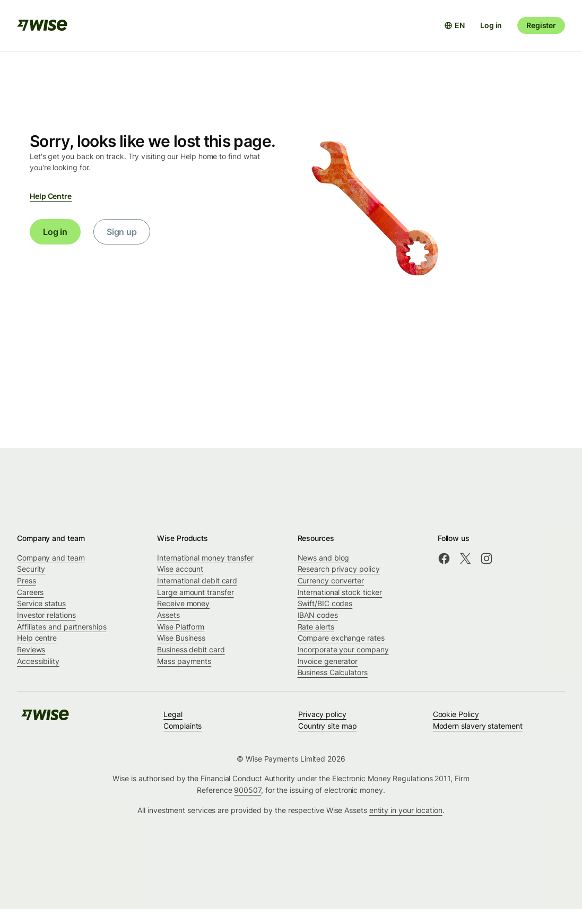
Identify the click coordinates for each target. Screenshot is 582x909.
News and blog (324, 557)
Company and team (51, 557)
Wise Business (181, 637)
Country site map (327, 725)
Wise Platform (180, 626)
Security (31, 568)
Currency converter (331, 580)
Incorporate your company (343, 649)
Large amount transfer (195, 592)
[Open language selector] (454, 25)
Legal (173, 714)
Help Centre (51, 195)
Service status (41, 603)
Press (26, 580)
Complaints (182, 725)
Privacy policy (322, 714)
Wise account (180, 568)
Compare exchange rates (341, 637)
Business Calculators (333, 672)
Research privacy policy (339, 568)
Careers (30, 592)
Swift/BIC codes (325, 603)
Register (541, 25)
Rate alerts (316, 626)
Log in (491, 25)
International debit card (197, 580)
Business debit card (190, 649)
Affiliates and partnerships (62, 626)
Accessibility (38, 661)
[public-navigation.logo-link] (45, 718)
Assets (168, 614)
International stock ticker (340, 592)
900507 (247, 789)
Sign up (122, 231)
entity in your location (405, 810)
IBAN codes (318, 614)
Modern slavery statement (478, 725)
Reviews (31, 649)
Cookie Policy (456, 714)
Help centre (37, 637)
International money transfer (205, 557)
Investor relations (46, 614)
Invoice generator (328, 661)
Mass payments (184, 661)
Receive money (183, 603)
